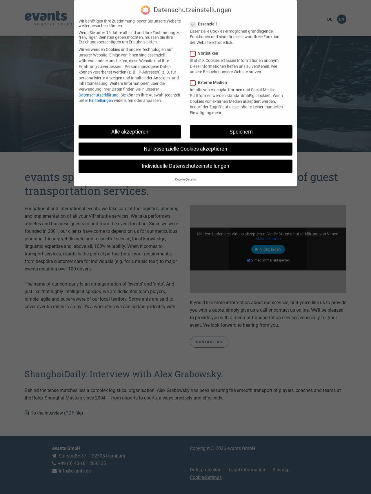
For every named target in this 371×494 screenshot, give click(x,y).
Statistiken (206, 48)
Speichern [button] (241, 127)
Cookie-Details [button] (185, 175)
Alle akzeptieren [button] (129, 127)
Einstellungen (101, 96)
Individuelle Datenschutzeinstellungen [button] (185, 161)
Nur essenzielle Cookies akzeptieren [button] (185, 144)
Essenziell (205, 19)
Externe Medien (210, 78)
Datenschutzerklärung (99, 90)
